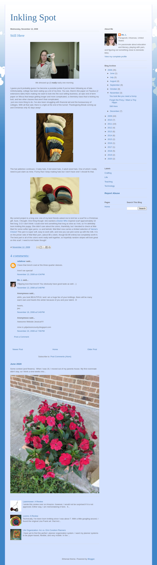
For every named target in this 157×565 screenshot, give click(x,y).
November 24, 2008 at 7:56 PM (31, 331)
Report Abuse (112, 193)
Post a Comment (21, 337)
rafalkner (21, 261)
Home (55, 349)
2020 (110, 159)
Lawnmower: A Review (33, 501)
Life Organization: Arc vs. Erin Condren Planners (44, 530)
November (115, 93)
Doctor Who (62, 221)
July (112, 77)
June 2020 (16, 364)
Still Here (113, 106)
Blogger (91, 559)
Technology (110, 186)
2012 (110, 128)
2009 (110, 116)
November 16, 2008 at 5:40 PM (31, 312)
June (112, 73)
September (115, 85)
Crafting (108, 173)
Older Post (92, 349)
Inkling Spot (33, 17)
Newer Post (18, 349)
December (115, 111)
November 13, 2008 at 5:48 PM (31, 288)
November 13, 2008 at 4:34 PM (31, 274)
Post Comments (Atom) (60, 356)
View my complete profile (116, 56)
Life (106, 177)
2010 (110, 120)
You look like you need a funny (122, 96)
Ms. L (19, 280)
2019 (110, 155)
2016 (110, 143)
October (114, 89)
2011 (110, 124)
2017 (110, 147)
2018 (110, 151)
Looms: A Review (30, 516)
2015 (110, 139)
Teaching (109, 182)
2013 (110, 131)
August (113, 81)
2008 (110, 70)
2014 (110, 135)
